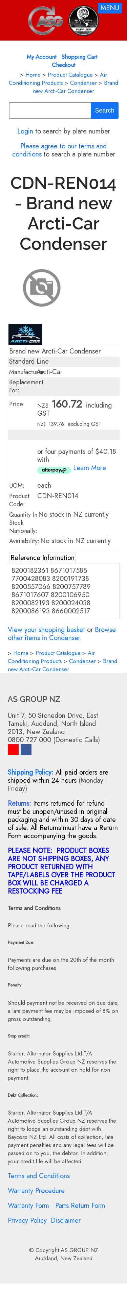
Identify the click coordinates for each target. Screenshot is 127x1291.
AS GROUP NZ (79, 1250)
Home (33, 75)
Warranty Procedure (36, 1191)
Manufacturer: (27, 372)
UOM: (16, 485)
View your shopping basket (46, 630)
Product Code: (19, 500)
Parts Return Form (80, 1206)
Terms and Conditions (39, 1176)
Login (25, 131)
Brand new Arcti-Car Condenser (75, 87)
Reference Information (42, 558)
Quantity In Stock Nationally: (23, 522)
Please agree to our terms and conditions (59, 150)
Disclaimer (66, 1220)
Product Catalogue (70, 75)
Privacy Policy (27, 1220)
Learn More (89, 468)
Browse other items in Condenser (62, 634)
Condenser (83, 83)
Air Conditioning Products (58, 79)
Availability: (24, 541)
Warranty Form (28, 1206)
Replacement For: (26, 386)
